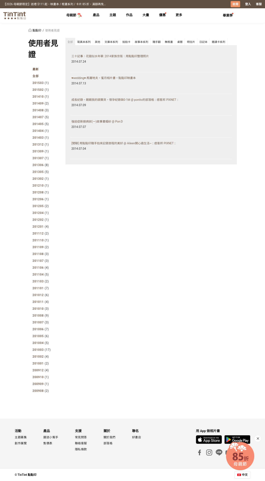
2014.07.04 (78, 148)
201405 (41, 123)
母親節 (74, 15)
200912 (41, 370)
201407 (41, 117)
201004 (41, 342)
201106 (41, 267)
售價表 (47, 443)
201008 (41, 315)
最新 (36, 69)
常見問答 (81, 437)
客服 (259, 4)
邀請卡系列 (218, 42)
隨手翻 (157, 42)
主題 (112, 15)
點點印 (35, 30)
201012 (41, 294)
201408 (41, 110)
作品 (129, 15)
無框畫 (169, 42)
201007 (41, 322)
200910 (41, 377)
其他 (97, 42)
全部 (36, 76)
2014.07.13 (78, 83)
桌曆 (180, 42)
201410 (41, 96)
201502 (41, 89)
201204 (41, 212)
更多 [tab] (179, 15)
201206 (41, 199)
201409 (41, 103)
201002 (41, 356)
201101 (41, 288)
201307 (41, 158)
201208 (41, 192)
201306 (41, 164)
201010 (41, 308)
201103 (41, 281)
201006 (41, 329)
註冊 (235, 4)
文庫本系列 (111, 42)
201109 (41, 247)
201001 (41, 363)
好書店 (136, 437)
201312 (41, 144)
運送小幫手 (50, 437)
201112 (41, 233)
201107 (41, 260)
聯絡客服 (81, 443)
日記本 (203, 42)
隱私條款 (81, 449)
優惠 (162, 15)
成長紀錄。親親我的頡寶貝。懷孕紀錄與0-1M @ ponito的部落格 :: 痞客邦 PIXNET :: (124, 99)
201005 (41, 336)
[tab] (96, 15)
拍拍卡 (126, 42)
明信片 (191, 42)
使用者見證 (52, 30)
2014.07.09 (78, 105)
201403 (41, 137)
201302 (41, 178)
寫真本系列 (84, 42)
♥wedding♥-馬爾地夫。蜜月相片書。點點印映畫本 (103, 77)
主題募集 (21, 437)
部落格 (108, 443)
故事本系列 (141, 42)
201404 (41, 130)
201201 (41, 226)
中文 (245, 474)
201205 (41, 206)
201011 (41, 301)
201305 (41, 171)
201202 (41, 219)
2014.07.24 (78, 61)
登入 (248, 4)
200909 (41, 383)
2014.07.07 (78, 126)
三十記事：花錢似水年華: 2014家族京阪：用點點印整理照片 (110, 56)
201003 (42, 349)
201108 (41, 253)
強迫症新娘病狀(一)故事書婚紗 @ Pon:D (97, 121)
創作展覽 (21, 443)
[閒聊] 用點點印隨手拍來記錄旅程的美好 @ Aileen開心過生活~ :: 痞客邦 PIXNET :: (123, 143)
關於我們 (110, 437)
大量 (145, 15)
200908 (41, 390)
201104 (41, 274)
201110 (41, 240)
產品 (96, 15)
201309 (41, 151)
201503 (41, 82)
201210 (41, 185)
